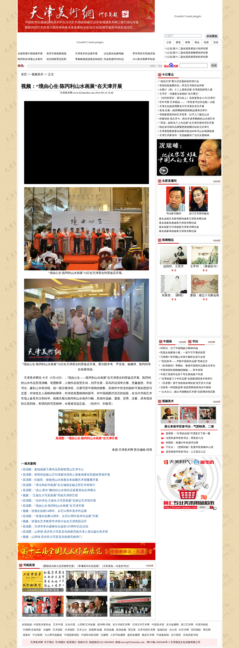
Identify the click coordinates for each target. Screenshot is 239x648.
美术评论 (59, 22)
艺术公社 (82, 629)
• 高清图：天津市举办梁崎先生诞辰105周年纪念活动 (54, 526)
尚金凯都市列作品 (114, 59)
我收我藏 (84, 22)
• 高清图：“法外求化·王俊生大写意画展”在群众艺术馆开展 (58, 500)
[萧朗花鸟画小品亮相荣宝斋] (58, 566)
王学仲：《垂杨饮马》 (204, 266)
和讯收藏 (109, 629)
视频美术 (108, 22)
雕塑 (28, 27)
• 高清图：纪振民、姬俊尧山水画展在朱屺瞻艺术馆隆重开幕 (59, 479)
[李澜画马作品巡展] (88, 566)
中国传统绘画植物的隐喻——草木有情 (181, 370)
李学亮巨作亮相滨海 (144, 53)
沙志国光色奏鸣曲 (114, 53)
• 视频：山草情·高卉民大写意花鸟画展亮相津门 (51, 536)
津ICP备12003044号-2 (158, 642)
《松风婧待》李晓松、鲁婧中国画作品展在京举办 (187, 365)
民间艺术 (37, 27)
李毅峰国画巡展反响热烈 (89, 59)
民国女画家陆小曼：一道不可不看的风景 (182, 352)
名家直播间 (75, 27)
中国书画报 (201, 624)
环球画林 (61, 27)
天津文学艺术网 (141, 624)
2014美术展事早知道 (144, 59)
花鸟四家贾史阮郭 (56, 59)
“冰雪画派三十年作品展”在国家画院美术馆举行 (186, 378)
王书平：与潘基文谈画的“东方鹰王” (179, 93)
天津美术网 (36, 642)
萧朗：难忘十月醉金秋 (204, 295)
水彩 (86, 27)
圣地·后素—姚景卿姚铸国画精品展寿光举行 (183, 110)
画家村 (26, 634)
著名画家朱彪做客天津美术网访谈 (177, 222)
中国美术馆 (158, 624)
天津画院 (70, 629)
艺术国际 (58, 629)
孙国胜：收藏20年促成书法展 (182, 442)
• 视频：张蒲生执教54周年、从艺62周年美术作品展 (54, 511)
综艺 (130, 27)
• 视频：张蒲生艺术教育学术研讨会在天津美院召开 (54, 521)
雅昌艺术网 (148, 634)
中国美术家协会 (42, 624)
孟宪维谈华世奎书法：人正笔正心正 (186, 451)
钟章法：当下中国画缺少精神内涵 (179, 348)
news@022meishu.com (132, 642)
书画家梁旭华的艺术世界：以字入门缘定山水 (184, 114)
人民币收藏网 (117, 634)
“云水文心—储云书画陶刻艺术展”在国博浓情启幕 (187, 391)
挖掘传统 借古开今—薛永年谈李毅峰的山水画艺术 (187, 118)
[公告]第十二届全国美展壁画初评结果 (187, 56)
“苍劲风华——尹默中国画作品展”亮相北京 (184, 361)
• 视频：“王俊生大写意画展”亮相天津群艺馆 (49, 495)
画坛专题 (133, 22)
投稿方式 (83, 642)
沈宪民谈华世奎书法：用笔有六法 (184, 438)
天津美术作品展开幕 (86, 53)
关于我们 (49, 642)
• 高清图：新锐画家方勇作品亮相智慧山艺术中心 (52, 469)
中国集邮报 (162, 634)
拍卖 (99, 27)
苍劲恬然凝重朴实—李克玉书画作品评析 (181, 85)
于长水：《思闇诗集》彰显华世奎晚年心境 (189, 447)
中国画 (29, 22)
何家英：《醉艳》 (173, 295)
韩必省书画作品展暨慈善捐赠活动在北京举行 (184, 127)
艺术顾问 (60, 642)
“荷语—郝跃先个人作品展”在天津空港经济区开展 (186, 122)
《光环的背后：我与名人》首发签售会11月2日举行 (187, 97)
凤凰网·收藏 (95, 629)
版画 (44, 22)
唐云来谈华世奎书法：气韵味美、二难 (189, 426)
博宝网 (207, 629)
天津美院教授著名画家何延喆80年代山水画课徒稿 (186, 131)
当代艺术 (71, 22)
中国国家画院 (71, 634)
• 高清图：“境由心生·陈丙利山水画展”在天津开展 (52, 505)
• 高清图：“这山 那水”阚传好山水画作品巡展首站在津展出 (58, 490)
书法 (37, 22)
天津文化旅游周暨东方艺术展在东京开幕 (181, 106)
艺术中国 (58, 624)
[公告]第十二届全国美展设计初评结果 (187, 48)
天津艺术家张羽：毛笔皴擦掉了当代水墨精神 (184, 135)
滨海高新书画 (190, 634)
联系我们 (72, 642)
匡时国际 (196, 629)
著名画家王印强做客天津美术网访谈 (179, 227)
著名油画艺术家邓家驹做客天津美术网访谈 (182, 218)
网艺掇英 (108, 27)
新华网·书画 (103, 624)
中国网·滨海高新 (32, 629)
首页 (24, 74)
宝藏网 (104, 634)
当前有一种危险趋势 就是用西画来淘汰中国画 (185, 387)
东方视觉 (176, 634)
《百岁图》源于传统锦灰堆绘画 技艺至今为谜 (185, 383)
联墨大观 (49, 27)
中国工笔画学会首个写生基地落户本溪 (181, 374)
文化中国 (70, 624)
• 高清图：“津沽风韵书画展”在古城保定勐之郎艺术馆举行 (58, 485)
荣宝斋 (132, 629)
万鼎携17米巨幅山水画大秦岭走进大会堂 (182, 356)
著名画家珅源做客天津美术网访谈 (177, 231)
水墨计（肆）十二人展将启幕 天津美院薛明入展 (185, 89)
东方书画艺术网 (121, 624)
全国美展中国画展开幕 (30, 53)
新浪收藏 (121, 629)
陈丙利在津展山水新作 (30, 59)
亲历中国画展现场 (56, 53)
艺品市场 (96, 22)
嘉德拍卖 (162, 629)
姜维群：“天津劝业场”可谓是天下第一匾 (188, 433)
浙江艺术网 (187, 624)
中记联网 (37, 634)
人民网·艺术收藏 (86, 624)
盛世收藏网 (133, 634)
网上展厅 (120, 22)
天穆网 (47, 629)
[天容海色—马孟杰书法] (115, 566)
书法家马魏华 (173, 213)
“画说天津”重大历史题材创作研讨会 (179, 81)
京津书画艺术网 (146, 629)
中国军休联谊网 (90, 634)
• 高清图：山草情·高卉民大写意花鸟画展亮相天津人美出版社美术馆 (64, 531)
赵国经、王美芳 (173, 266)
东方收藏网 (172, 624)
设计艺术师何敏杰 (199, 213)
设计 (92, 27)
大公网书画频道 (53, 634)
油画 (50, 22)
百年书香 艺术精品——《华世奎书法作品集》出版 (187, 102)
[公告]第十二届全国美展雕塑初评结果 (187, 52)
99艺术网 (184, 629)
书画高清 (120, 27)
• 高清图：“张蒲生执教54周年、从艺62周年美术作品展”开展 (59, 516)
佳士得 (173, 629)
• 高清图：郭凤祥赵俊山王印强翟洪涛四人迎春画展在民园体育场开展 (65, 474)
